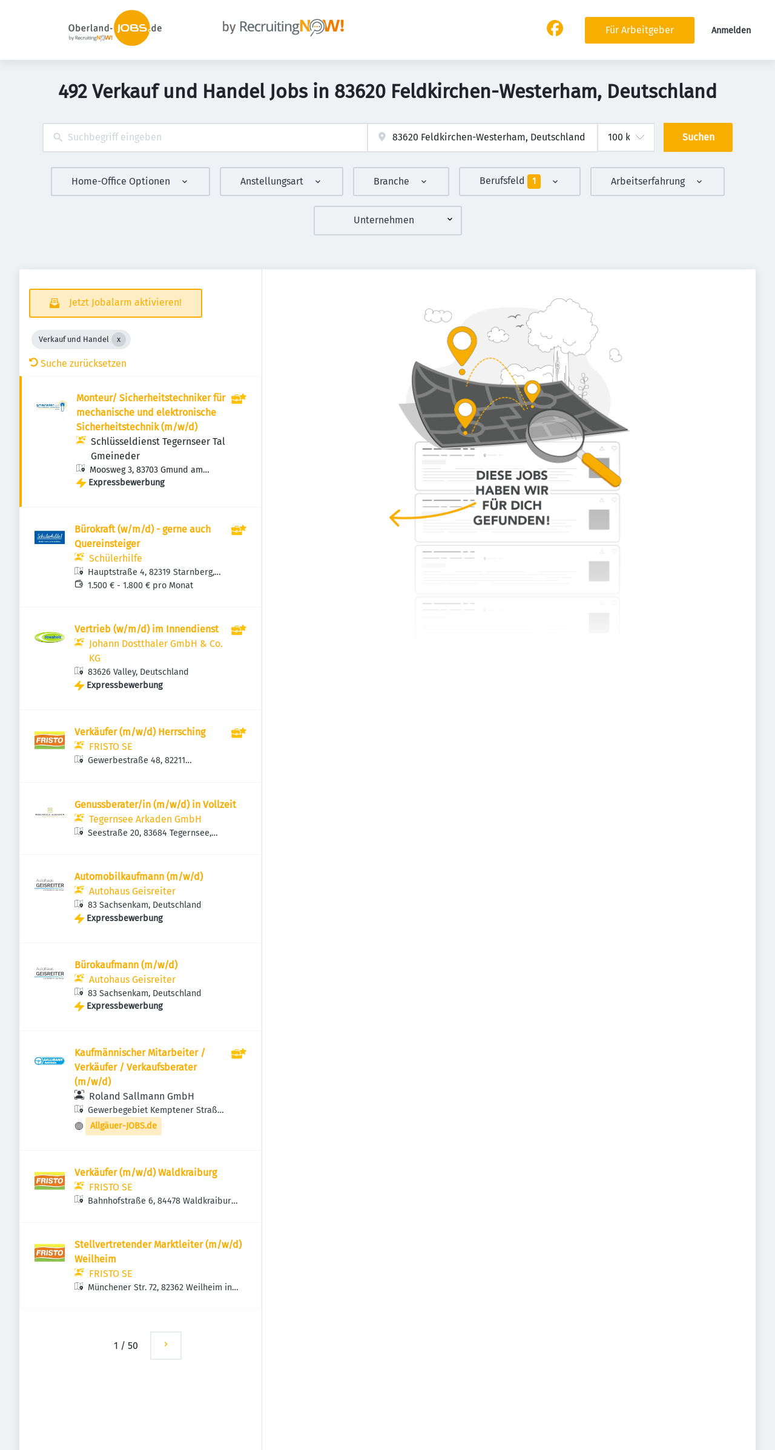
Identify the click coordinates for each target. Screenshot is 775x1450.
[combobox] (205, 138)
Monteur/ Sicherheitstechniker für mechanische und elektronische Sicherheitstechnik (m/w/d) (150, 412)
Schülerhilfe (115, 558)
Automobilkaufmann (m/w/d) (138, 876)
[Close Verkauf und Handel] (118, 339)
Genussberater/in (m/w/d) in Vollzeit (155, 804)
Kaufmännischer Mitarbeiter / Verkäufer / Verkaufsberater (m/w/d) (139, 1067)
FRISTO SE (111, 746)
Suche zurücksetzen (78, 363)
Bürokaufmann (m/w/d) (125, 965)
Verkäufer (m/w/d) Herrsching (139, 732)
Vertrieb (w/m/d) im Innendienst (146, 629)
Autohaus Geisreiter (132, 891)
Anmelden (731, 30)
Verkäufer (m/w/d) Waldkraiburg (145, 1172)
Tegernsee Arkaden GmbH (145, 819)
